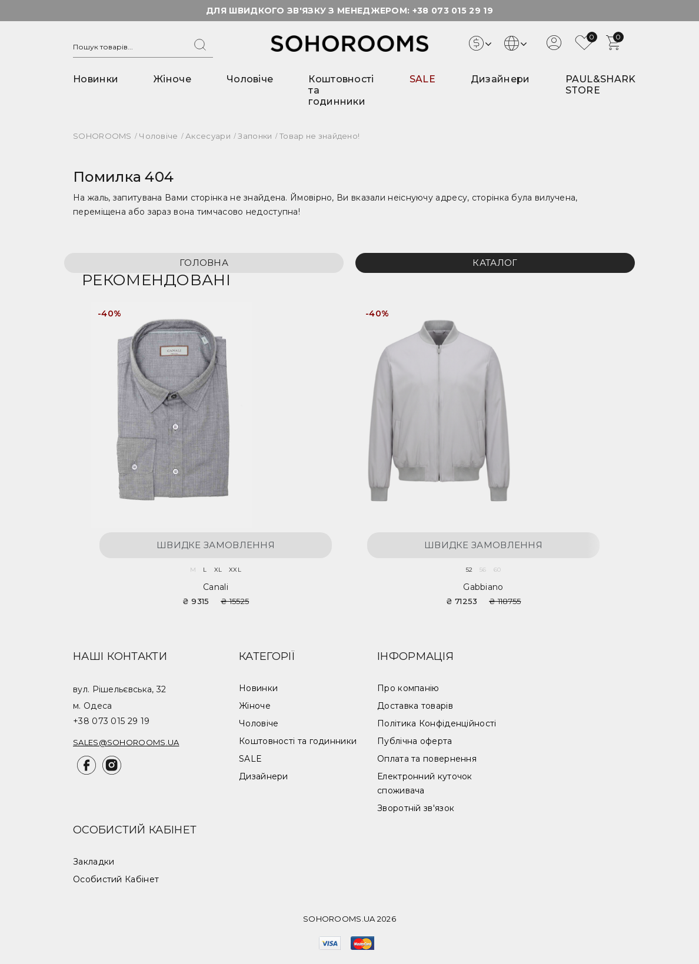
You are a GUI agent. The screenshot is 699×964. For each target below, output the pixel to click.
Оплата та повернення (427, 758)
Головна (203, 262)
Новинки (95, 79)
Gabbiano (483, 587)
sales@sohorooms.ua (126, 742)
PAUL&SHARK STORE (600, 85)
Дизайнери (500, 79)
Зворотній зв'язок (415, 808)
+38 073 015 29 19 (452, 10)
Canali (215, 587)
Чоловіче (250, 79)
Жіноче (172, 79)
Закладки (93, 861)
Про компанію (408, 688)
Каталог (494, 262)
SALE (422, 79)
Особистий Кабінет (116, 879)
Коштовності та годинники (298, 741)
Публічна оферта (414, 741)
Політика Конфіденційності (437, 723)
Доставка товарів (415, 706)
